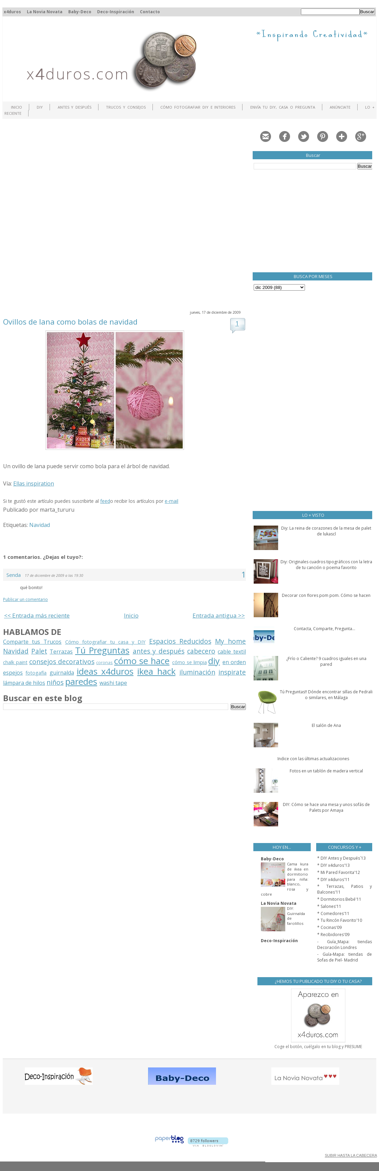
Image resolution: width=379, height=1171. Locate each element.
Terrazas (61, 651)
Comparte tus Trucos (32, 641)
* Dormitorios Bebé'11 (339, 899)
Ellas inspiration (33, 483)
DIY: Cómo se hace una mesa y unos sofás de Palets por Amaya (326, 807)
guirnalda (62, 672)
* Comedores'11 (333, 913)
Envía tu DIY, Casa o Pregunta (282, 107)
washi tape (113, 683)
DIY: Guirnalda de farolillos (296, 916)
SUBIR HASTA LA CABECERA (351, 1155)
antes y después (158, 651)
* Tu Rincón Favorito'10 (339, 920)
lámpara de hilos (24, 683)
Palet (39, 651)
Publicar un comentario (25, 599)
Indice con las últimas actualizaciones (313, 759)
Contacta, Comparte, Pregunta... (324, 629)
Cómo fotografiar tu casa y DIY (105, 642)
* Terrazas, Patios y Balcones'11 (344, 889)
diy (214, 661)
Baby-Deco (79, 12)
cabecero (201, 651)
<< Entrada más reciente (37, 615)
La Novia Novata (44, 12)
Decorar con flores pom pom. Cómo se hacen (326, 595)
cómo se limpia (189, 662)
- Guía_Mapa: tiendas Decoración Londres (344, 944)
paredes (81, 682)
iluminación (197, 672)
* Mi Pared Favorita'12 (338, 872)
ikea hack (156, 671)
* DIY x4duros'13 (333, 865)
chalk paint (15, 662)
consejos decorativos (61, 661)
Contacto (150, 12)
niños (55, 682)
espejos (13, 672)
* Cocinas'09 (329, 927)
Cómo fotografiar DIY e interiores (197, 107)
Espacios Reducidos (180, 641)
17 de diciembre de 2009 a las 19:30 (54, 575)
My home (230, 641)
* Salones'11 (329, 906)
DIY (40, 107)
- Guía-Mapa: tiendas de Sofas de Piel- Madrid (344, 957)
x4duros (12, 12)
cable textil (232, 651)
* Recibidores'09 (333, 934)
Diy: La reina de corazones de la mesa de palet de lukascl (326, 531)
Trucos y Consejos (126, 107)
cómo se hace (141, 661)
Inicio (16, 107)
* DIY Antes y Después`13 (341, 858)
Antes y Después (75, 107)
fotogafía (36, 673)
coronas (104, 662)
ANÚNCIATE (340, 107)
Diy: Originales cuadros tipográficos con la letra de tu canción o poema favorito (326, 564)
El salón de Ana (326, 725)
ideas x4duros (105, 671)
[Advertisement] (81, 213)
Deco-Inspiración (115, 12)
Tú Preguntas (102, 650)
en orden (234, 662)
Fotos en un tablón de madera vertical (326, 771)
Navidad (39, 525)
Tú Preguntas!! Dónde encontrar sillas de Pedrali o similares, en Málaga (326, 694)
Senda (14, 574)
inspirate (232, 672)
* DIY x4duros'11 (333, 879)
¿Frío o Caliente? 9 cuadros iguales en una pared (326, 661)
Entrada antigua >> (219, 615)
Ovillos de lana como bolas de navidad (70, 321)
